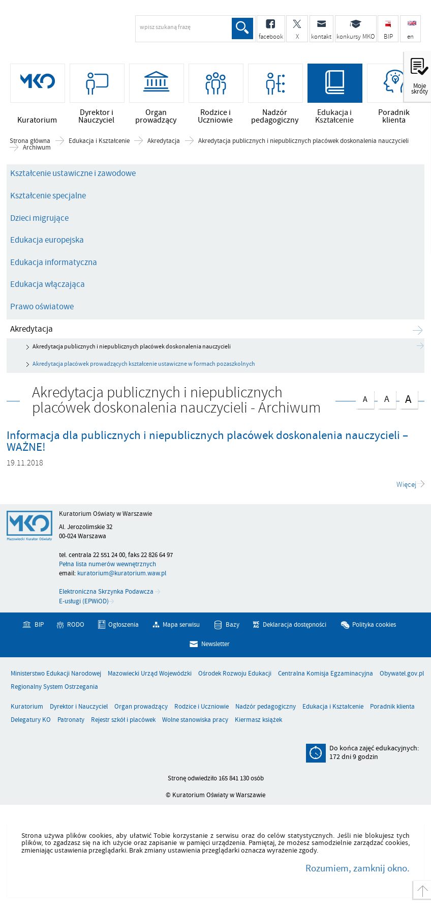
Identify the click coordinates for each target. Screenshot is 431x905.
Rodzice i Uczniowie (201, 707)
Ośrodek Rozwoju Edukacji (234, 673)
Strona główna (30, 141)
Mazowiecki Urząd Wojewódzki (150, 673)
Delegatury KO (31, 720)
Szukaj (242, 28)
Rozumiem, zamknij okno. (357, 868)
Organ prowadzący (141, 707)
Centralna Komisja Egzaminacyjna (325, 673)
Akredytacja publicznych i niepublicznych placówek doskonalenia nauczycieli (303, 141)
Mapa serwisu (181, 625)
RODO (75, 625)
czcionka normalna (365, 398)
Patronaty (70, 720)
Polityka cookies (374, 625)
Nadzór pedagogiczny (265, 707)
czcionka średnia (387, 398)
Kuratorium (27, 707)
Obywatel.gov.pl (402, 673)
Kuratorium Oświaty (89, 32)
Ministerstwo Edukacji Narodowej (56, 673)
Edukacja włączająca (47, 284)
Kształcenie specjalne (48, 195)
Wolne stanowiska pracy (195, 720)
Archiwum (37, 147)
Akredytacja (163, 141)
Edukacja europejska (47, 240)
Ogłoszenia (123, 625)
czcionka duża (408, 399)
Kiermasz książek (258, 720)
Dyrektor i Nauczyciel (79, 707)
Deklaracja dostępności (294, 625)
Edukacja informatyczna (53, 262)
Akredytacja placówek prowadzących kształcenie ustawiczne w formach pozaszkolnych (144, 364)
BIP (39, 625)
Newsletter (215, 644)
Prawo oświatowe (42, 306)
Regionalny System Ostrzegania (54, 687)
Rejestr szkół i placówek (123, 720)
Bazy (232, 625)
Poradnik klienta (392, 707)
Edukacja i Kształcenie (99, 141)
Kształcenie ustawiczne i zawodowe (73, 173)
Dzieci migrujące (39, 218)
